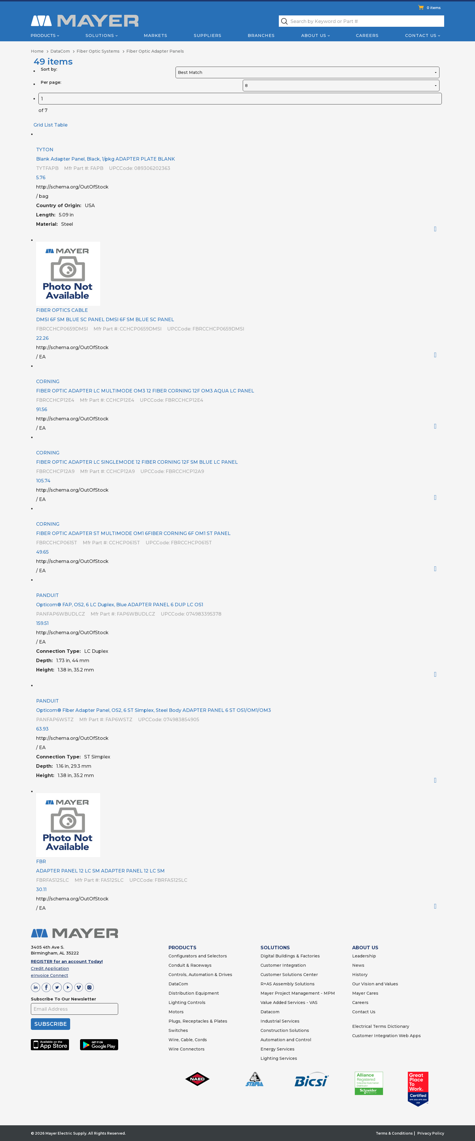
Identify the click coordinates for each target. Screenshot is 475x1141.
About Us (313, 35)
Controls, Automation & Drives (200, 974)
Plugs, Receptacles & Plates (198, 1021)
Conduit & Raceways (190, 965)
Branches (261, 35)
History (360, 974)
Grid (38, 125)
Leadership (364, 956)
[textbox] (361, 21)
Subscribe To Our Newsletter (63, 999)
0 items (434, 8)
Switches (178, 1030)
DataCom (178, 984)
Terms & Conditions (394, 1133)
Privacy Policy (430, 1133)
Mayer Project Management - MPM (297, 993)
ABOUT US (365, 947)
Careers (367, 35)
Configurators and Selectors (198, 956)
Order (437, 229)
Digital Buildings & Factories (290, 956)
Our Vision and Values (375, 984)
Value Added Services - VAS (289, 1002)
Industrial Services (279, 1021)
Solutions (100, 35)
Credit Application (50, 968)
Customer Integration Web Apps (386, 1035)
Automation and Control (285, 1039)
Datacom (269, 1011)
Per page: (51, 82)
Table (61, 125)
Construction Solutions (284, 1030)
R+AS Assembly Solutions (287, 984)
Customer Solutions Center (289, 974)
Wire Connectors (187, 1049)
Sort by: (49, 69)
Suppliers (207, 35)
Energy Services (277, 1049)
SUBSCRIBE (50, 1024)
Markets (155, 35)
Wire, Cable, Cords (188, 1039)
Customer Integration (283, 965)
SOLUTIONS (275, 947)
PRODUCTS (182, 947)
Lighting (177, 1002)
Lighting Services (278, 1058)
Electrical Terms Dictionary (380, 1026)
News (358, 965)
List (48, 125)
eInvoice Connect (49, 975)
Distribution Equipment (194, 993)
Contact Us (421, 35)
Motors (176, 1011)
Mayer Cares (365, 993)
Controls (195, 1002)
